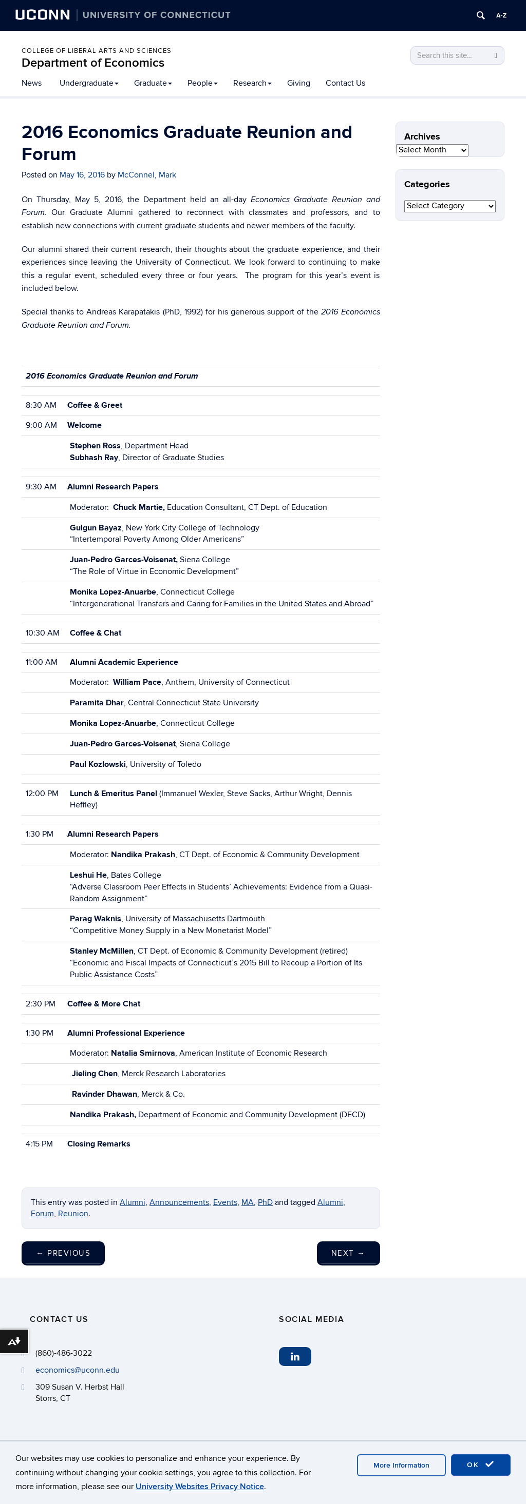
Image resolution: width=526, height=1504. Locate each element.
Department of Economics (93, 62)
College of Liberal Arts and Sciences (97, 51)
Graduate (153, 83)
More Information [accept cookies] (401, 1465)
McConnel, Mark (147, 175)
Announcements (179, 1202)
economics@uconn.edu (77, 1370)
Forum (42, 1214)
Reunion (73, 1214)
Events (225, 1202)
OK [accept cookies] (481, 1464)
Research (252, 83)
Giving (298, 83)
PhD (265, 1202)
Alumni (132, 1202)
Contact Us (345, 83)
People (202, 83)
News (32, 83)
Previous (63, 1253)
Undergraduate (89, 83)
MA (247, 1202)
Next (348, 1253)
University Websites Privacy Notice (200, 1486)
